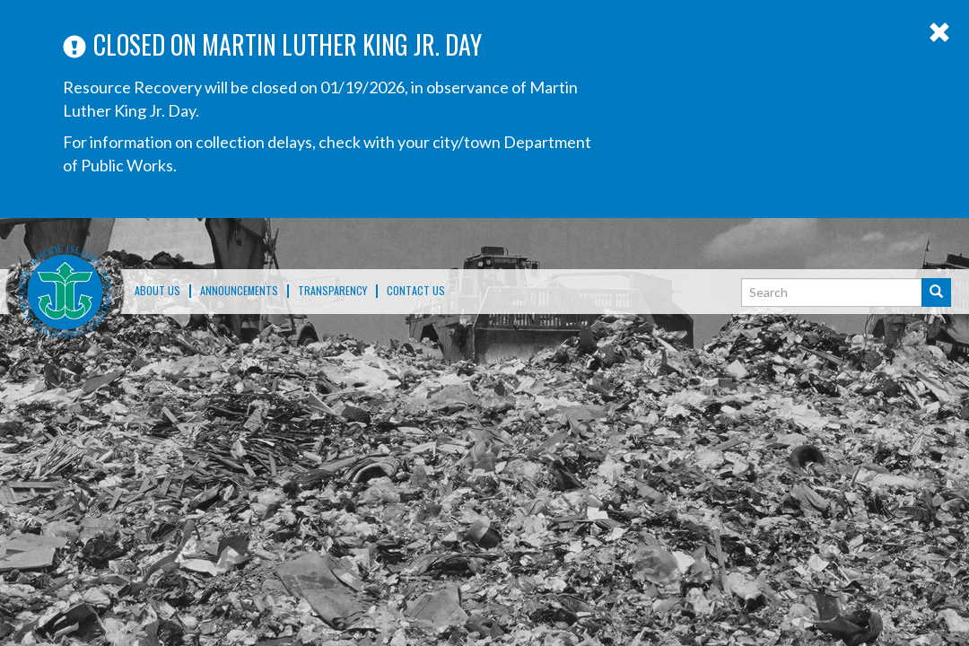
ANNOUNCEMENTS (239, 290)
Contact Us (416, 290)
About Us (157, 290)
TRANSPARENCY (332, 290)
